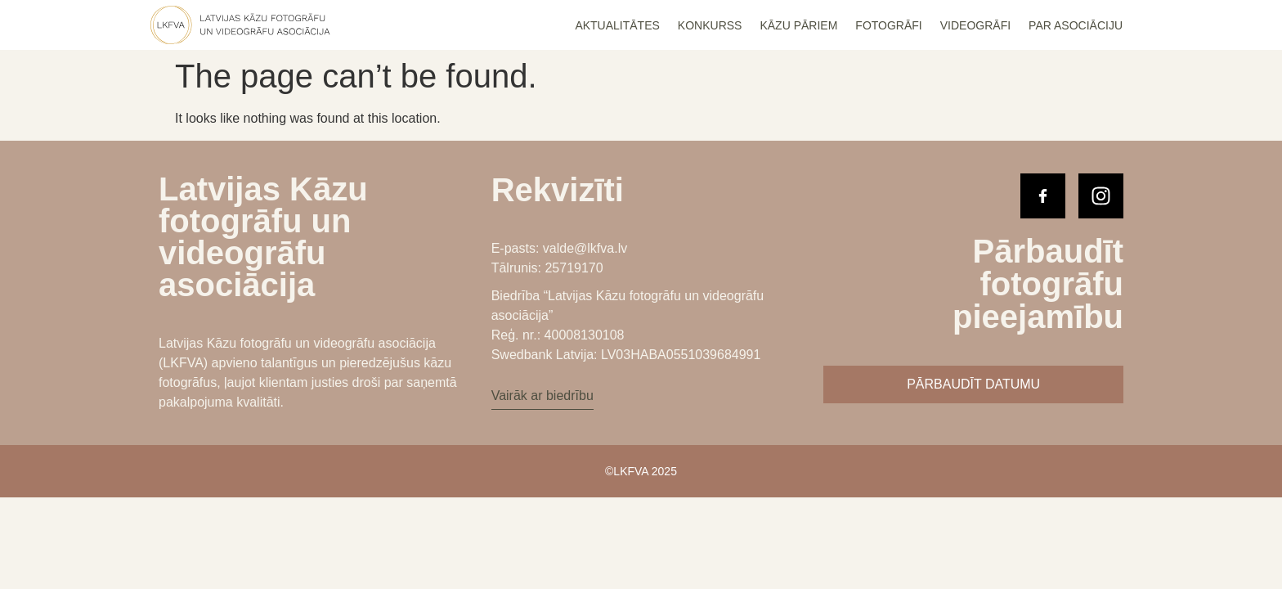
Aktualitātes (617, 25)
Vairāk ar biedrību (542, 395)
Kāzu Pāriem (798, 25)
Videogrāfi (975, 25)
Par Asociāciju (1076, 25)
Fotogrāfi (888, 25)
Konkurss (710, 25)
